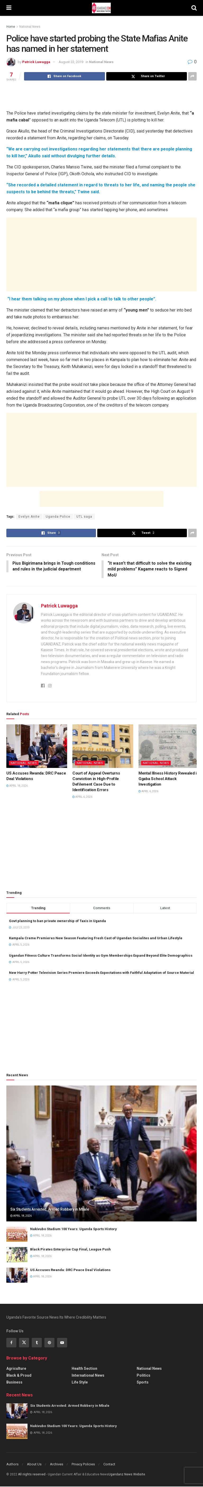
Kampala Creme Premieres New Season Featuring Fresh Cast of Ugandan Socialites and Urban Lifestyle (95, 939)
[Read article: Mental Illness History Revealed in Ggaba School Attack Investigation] (169, 746)
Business (14, 1382)
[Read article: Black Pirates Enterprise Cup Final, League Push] (16, 1255)
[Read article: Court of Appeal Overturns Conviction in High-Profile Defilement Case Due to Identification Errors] (102, 746)
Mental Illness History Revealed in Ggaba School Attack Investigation (169, 779)
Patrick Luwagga (36, 62)
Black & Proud (18, 1375)
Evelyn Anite (29, 516)
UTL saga (84, 516)
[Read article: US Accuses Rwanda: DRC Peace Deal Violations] (36, 746)
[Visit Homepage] (101, 8)
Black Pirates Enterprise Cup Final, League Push (70, 1250)
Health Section (84, 1369)
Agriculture (16, 1369)
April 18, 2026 (17, 786)
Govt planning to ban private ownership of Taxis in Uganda (57, 921)
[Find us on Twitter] (24, 1343)
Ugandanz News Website (126, 1475)
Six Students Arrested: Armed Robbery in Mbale (49, 1209)
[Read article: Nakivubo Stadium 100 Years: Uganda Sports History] (16, 1234)
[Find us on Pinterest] (49, 1343)
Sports (143, 1382)
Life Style (80, 1382)
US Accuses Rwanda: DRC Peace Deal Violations (70, 1270)
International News (88, 1375)
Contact (109, 1465)
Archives (56, 1465)
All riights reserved (32, 1475)
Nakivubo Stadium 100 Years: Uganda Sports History (73, 1229)
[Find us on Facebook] (11, 1343)
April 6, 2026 (82, 797)
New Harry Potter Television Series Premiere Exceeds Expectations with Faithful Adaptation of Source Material (101, 973)
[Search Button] (194, 8)
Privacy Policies (83, 1465)
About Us (34, 1465)
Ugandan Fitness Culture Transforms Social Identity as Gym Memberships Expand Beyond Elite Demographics (100, 956)
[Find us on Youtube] (62, 1343)
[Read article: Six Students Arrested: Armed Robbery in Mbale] (101, 1154)
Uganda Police (58, 516)
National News (29, 27)
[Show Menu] (8, 8)
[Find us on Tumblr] (37, 1343)
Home (10, 27)
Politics (143, 1375)
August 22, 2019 (71, 62)
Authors (12, 1465)
